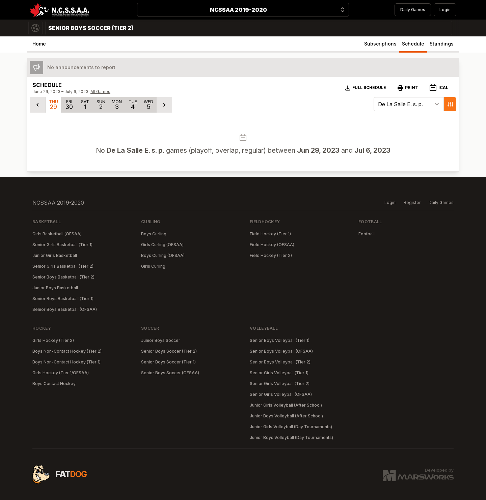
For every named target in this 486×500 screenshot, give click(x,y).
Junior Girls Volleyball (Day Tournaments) (291, 426)
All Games (100, 91)
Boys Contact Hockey (54, 383)
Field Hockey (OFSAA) (272, 244)
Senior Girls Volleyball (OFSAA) (281, 394)
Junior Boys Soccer (160, 340)
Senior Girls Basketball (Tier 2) (62, 266)
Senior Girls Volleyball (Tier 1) (279, 372)
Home (39, 44)
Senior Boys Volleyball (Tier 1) (279, 340)
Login (445, 9)
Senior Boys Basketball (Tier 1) (62, 298)
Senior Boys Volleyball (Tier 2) (280, 361)
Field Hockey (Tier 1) (270, 233)
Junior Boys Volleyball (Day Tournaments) (291, 437)
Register (412, 202)
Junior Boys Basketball (55, 287)
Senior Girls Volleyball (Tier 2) (279, 383)
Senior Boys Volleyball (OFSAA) (281, 351)
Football (366, 233)
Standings (442, 44)
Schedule (413, 44)
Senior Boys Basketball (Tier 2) (63, 277)
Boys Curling (153, 233)
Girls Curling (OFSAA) (162, 244)
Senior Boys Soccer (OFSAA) (170, 372)
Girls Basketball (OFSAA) (57, 233)
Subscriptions (380, 44)
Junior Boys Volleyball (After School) (286, 415)
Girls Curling (153, 266)
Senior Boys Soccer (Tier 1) (168, 361)
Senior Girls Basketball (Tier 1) (62, 244)
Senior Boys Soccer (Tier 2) (169, 351)
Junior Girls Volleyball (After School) (286, 405)
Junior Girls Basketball (54, 255)
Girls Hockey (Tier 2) (53, 340)
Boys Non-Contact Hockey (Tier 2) (67, 351)
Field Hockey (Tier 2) (271, 255)
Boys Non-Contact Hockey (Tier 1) (66, 361)
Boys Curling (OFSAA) (163, 255)
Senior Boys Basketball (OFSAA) (64, 309)
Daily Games (412, 9)
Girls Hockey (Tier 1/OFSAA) (60, 372)
